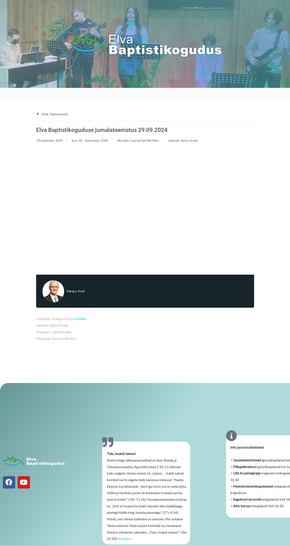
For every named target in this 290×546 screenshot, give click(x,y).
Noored (103, 93)
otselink (80, 318)
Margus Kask (76, 291)
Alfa (242, 93)
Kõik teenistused (51, 114)
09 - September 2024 (93, 140)
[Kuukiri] (186, 83)
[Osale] (75, 83)
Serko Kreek (189, 140)
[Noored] (103, 83)
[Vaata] (48, 83)
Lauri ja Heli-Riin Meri (144, 140)
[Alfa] (242, 83)
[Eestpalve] (131, 83)
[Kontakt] (159, 83)
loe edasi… (125, 541)
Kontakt (159, 93)
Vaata (48, 93)
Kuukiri (187, 93)
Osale (75, 93)
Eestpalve (131, 93)
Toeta (214, 93)
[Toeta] (214, 83)
